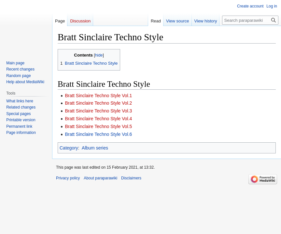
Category (69, 147)
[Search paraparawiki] (250, 20)
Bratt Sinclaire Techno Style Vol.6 (98, 134)
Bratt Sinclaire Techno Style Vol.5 (98, 126)
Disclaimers (131, 178)
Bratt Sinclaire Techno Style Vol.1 (98, 95)
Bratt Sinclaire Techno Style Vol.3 (98, 110)
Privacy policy (68, 178)
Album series (95, 147)
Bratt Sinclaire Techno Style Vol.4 (98, 118)
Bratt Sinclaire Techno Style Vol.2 (98, 103)
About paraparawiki (100, 178)
